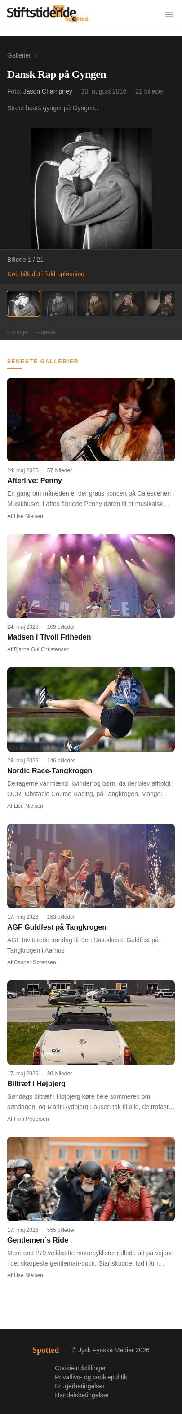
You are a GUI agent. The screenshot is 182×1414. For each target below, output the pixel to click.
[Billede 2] (58, 303)
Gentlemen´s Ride (37, 1240)
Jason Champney (47, 91)
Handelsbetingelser (82, 1395)
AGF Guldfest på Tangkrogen (57, 927)
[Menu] (169, 14)
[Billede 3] (93, 303)
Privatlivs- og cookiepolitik (91, 1377)
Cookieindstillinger (80, 1368)
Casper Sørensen (35, 962)
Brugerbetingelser (80, 1386)
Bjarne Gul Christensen (42, 649)
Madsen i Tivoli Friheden (49, 637)
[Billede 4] (128, 303)
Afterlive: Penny (34, 480)
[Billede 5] (163, 303)
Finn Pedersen (31, 1119)
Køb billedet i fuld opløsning (45, 273)
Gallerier (19, 55)
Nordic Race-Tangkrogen (49, 770)
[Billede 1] (23, 303)
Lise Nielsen (28, 516)
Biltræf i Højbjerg (36, 1083)
